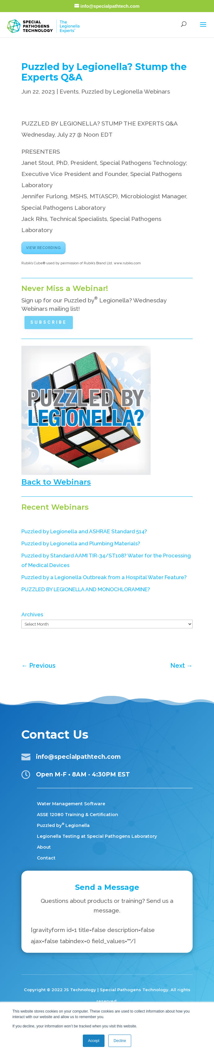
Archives (32, 614)
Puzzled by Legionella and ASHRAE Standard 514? (84, 531)
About (44, 847)
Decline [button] (120, 1041)
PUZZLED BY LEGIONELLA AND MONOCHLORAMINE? (85, 589)
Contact (46, 858)
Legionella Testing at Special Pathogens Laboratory (97, 836)
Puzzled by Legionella (63, 825)
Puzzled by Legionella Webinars (125, 91)
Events (69, 91)
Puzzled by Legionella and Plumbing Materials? (80, 543)
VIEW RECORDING (43, 248)
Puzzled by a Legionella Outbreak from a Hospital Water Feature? (104, 577)
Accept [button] (94, 1041)
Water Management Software (71, 804)
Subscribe (51, 322)
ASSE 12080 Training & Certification (77, 814)
